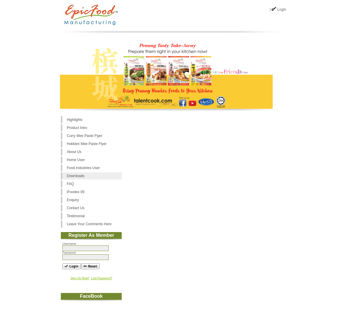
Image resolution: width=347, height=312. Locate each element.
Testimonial (76, 216)
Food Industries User (83, 168)
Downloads (75, 176)
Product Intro (77, 128)
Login (282, 9)
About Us (74, 152)
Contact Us (75, 208)
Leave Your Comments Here (89, 224)
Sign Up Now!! (79, 278)
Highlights (75, 120)
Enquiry (73, 200)
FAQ (70, 184)
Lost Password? (101, 278)
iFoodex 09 (75, 192)
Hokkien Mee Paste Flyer (87, 144)
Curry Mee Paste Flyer (84, 136)
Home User (76, 160)
